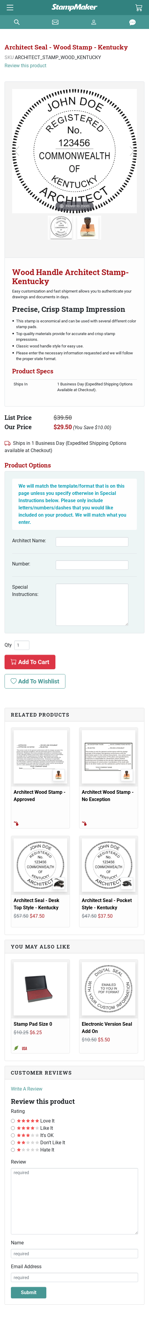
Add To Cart (30, 662)
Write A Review (26, 1089)
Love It (36, 1121)
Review (18, 1162)
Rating (18, 1111)
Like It (35, 1128)
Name (17, 1243)
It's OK (35, 1135)
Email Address (26, 1266)
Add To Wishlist (35, 681)
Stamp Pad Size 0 (33, 1024)
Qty (8, 645)
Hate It (35, 1150)
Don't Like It (41, 1142)
